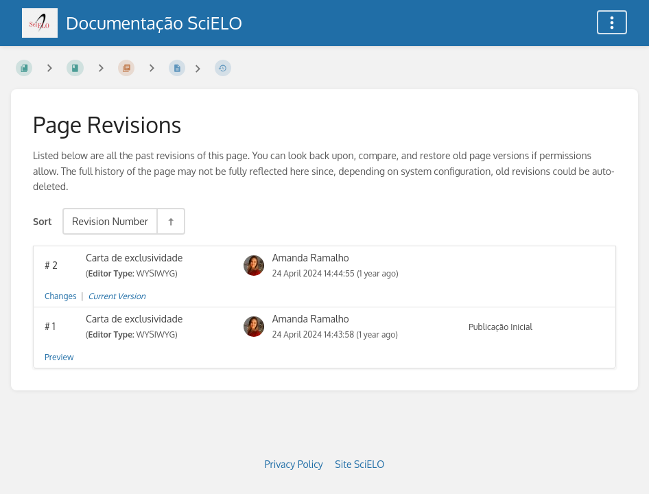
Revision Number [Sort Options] (110, 221)
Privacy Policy (294, 464)
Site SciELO (359, 464)
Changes (60, 296)
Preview (59, 357)
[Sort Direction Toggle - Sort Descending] (170, 221)
